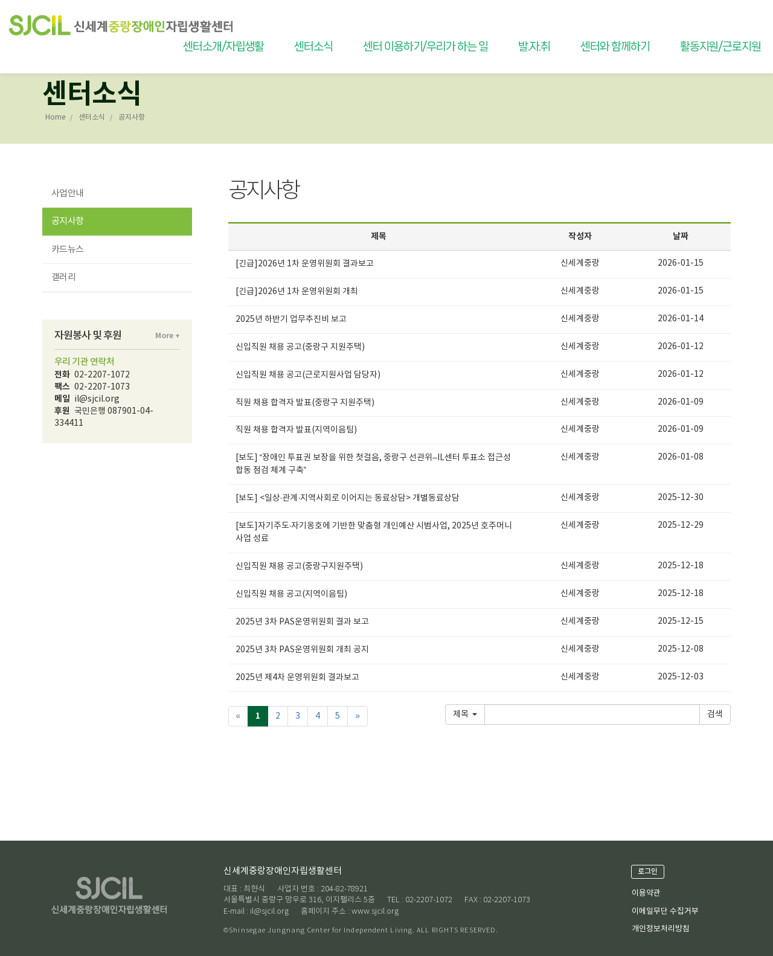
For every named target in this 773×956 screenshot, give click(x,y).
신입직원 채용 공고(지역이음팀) (291, 594)
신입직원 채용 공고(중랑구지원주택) (299, 566)
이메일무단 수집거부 (665, 911)
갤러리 (63, 277)
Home (55, 117)
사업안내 (67, 193)
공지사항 (67, 221)
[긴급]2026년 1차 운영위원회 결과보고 (305, 264)
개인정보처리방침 (661, 929)
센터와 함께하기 (614, 46)
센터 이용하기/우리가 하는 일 (425, 46)
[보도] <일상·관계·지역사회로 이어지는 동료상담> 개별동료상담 (348, 498)
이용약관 (646, 893)
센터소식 (313, 46)
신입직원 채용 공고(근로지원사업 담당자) (308, 375)
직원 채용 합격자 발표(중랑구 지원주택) (305, 403)
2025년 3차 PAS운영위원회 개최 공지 (302, 650)
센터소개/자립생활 (223, 46)
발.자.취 (534, 46)
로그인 (648, 871)
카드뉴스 (67, 250)
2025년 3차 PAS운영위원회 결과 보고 (302, 622)
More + (167, 336)
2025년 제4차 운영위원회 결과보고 (297, 677)
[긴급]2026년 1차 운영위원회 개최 (297, 292)
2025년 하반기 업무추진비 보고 (291, 319)
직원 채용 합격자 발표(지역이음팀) (296, 430)
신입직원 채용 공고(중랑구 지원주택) (300, 347)
